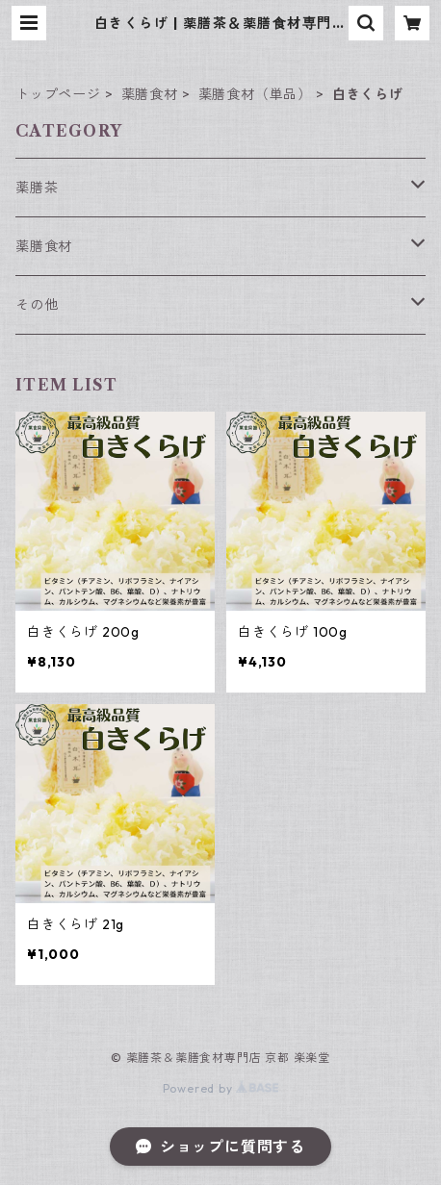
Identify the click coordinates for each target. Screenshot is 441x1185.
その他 (36, 305)
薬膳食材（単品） (255, 94)
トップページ (58, 94)
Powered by (221, 1088)
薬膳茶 (36, 187)
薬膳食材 (149, 94)
